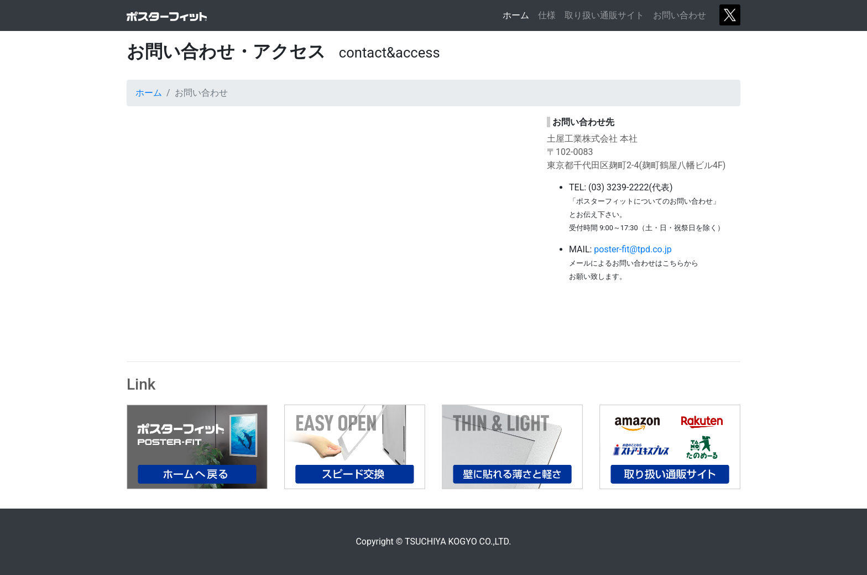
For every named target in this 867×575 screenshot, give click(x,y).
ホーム (518, 14)
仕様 (547, 15)
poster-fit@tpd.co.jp (632, 249)
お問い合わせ (679, 15)
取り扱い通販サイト (604, 15)
